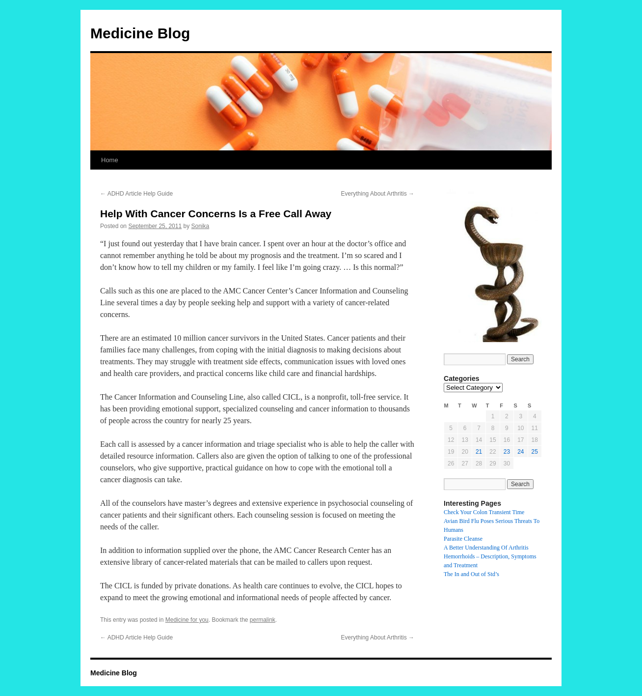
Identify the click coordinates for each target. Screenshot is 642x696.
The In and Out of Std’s (471, 574)
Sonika (200, 226)
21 (479, 451)
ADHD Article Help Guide (136, 193)
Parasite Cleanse (463, 538)
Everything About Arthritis (377, 193)
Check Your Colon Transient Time (484, 512)
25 (535, 451)
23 (507, 451)
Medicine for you (187, 619)
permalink (262, 619)
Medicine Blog (140, 33)
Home (109, 160)
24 (520, 451)
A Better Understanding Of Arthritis (486, 547)
